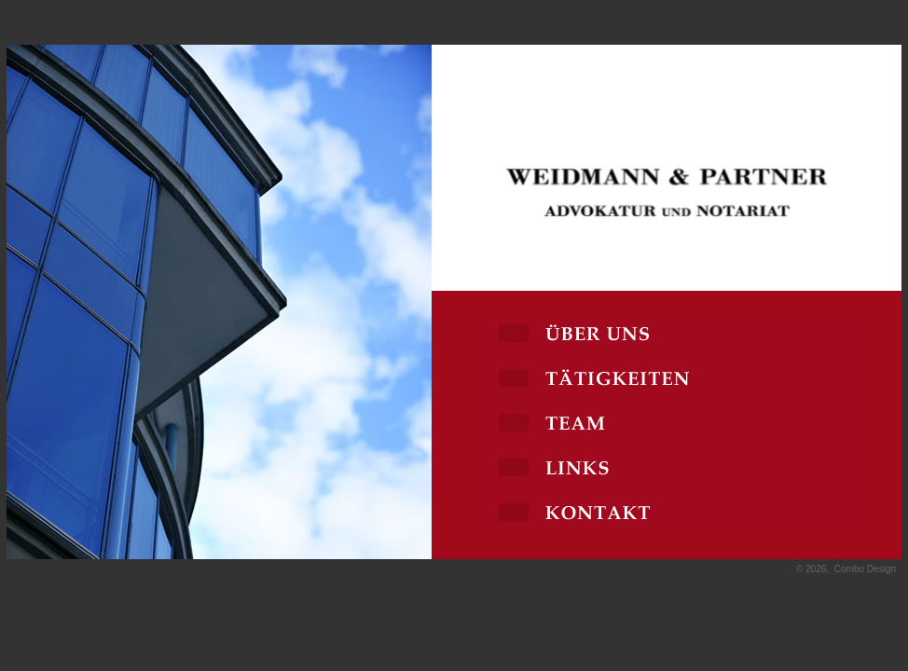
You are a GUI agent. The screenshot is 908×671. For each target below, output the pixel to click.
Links (666, 469)
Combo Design (865, 569)
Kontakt (666, 514)
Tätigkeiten (666, 380)
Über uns (666, 335)
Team (666, 425)
